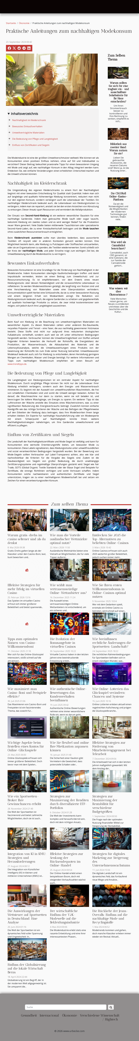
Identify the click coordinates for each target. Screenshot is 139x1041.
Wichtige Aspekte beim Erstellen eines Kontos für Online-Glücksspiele (26, 746)
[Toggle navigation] (8, 7)
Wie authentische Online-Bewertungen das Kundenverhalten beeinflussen (68, 694)
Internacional (49, 1015)
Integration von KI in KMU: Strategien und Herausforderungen (27, 857)
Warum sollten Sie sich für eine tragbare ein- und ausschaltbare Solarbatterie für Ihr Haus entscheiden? (118, 92)
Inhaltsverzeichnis (24, 113)
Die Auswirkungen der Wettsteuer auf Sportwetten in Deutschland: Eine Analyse (27, 916)
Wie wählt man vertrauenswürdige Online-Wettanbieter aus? (68, 589)
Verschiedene (89, 1015)
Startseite (11, 23)
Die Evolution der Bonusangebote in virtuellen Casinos (63, 642)
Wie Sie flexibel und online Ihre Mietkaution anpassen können (69, 746)
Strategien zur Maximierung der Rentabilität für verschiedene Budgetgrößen (104, 804)
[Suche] (65, 1007)
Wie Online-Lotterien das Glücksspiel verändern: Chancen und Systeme (110, 692)
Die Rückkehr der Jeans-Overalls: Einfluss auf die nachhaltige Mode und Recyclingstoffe (110, 916)
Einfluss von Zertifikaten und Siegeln (30, 145)
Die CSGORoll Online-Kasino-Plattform (118, 196)
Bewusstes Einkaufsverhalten (27, 126)
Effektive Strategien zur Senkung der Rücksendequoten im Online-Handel (66, 859)
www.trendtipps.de (17, 364)
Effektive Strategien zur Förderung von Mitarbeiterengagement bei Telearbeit (111, 748)
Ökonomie (24, 23)
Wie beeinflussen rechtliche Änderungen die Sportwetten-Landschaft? (111, 642)
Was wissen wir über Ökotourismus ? (118, 291)
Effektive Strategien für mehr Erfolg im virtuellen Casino (26, 589)
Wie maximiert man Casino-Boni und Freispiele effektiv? (27, 692)
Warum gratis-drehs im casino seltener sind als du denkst (27, 539)
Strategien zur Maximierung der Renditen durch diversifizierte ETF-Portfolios (69, 802)
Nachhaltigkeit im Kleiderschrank (29, 120)
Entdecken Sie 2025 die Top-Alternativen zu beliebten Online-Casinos (110, 539)
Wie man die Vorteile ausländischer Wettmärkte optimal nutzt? (68, 539)
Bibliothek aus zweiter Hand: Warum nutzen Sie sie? (118, 148)
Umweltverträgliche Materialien (28, 132)
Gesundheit (29, 1015)
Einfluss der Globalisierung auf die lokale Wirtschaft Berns (27, 968)
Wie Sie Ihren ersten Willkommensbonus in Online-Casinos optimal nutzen (109, 590)
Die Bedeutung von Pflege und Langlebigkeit (35, 138)
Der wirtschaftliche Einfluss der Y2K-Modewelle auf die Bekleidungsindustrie (65, 916)
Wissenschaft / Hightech (110, 1017)
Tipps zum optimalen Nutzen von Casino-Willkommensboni (23, 642)
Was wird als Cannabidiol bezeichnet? (118, 245)
